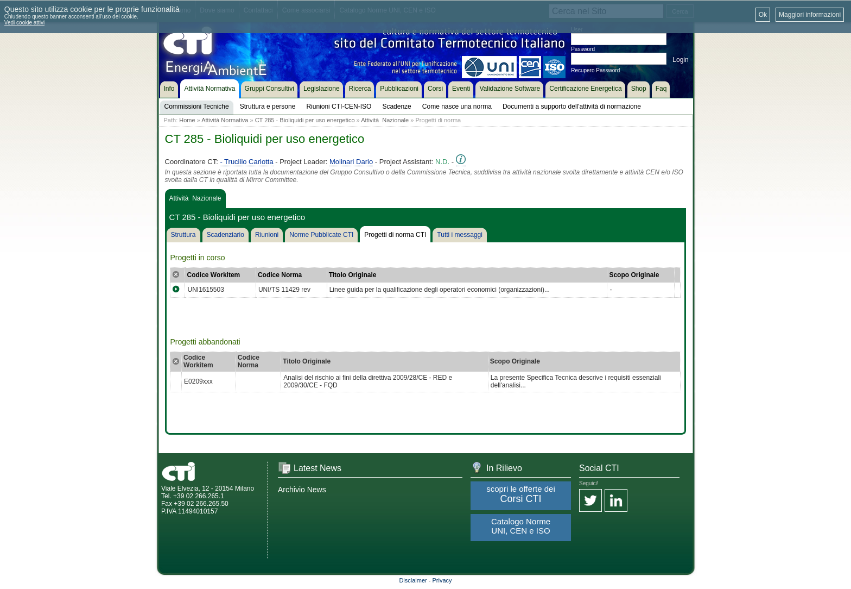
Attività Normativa (224, 120)
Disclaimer (413, 580)
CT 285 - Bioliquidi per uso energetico (305, 120)
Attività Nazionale (385, 120)
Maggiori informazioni (810, 14)
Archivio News (302, 489)
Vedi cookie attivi (24, 23)
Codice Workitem (213, 275)
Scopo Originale (634, 275)
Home (187, 120)
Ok (763, 14)
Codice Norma (280, 275)
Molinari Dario (351, 162)
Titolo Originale (353, 275)
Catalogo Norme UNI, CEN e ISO (520, 526)
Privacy (442, 580)
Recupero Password (595, 70)
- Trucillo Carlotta (246, 162)
